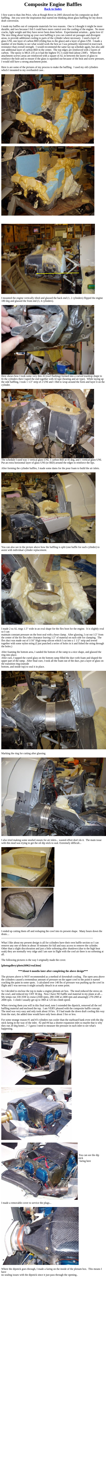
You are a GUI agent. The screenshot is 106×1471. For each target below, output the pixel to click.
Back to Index (53, 9)
